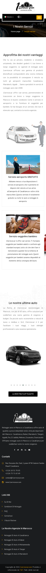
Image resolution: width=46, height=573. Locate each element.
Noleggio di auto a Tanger (14, 549)
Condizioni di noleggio (12, 506)
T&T (21, 570)
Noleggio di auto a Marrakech (16, 554)
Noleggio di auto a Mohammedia (17, 544)
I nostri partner (10, 520)
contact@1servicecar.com (15, 478)
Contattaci (8, 516)
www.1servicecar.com (13, 482)
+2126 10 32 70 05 (13, 470)
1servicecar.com (26, 567)
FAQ (5, 511)
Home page (15, 31)
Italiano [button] (8, 17)
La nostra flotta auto (23, 394)
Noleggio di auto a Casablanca (16, 535)
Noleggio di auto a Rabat (14, 540)
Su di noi (7, 502)
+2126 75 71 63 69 (13, 473)
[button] (19, 17)
